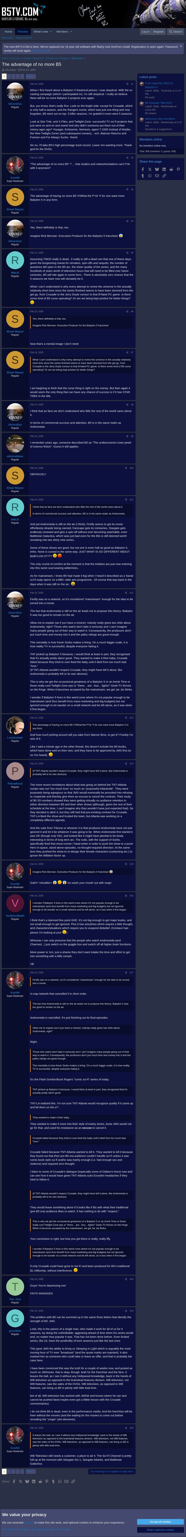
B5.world (150, 97)
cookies (29, 1522)
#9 (132, 436)
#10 (131, 468)
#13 (131, 717)
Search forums (24, 37)
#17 (131, 972)
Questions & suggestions (158, 129)
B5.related (150, 113)
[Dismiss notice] (180, 47)
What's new (41, 31)
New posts (7, 37)
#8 (132, 404)
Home (8, 31)
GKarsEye (10, 69)
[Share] (127, 84)
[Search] (175, 31)
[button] (51, 31)
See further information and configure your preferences (36, 1529)
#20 (131, 1428)
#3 (132, 189)
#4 (132, 221)
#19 (131, 1311)
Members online (150, 139)
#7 (132, 352)
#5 (132, 252)
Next (29, 76)
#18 (131, 1279)
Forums (23, 31)
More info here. (41, 50)
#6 (132, 311)
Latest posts (148, 77)
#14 (131, 763)
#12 (131, 593)
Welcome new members (160, 118)
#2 (132, 157)
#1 (132, 84)
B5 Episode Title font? (158, 102)
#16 (131, 895)
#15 (131, 864)
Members (62, 31)
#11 (131, 499)
